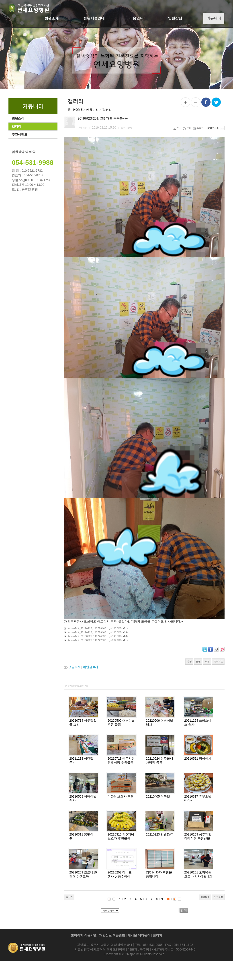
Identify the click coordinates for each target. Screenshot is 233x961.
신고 (178, 127)
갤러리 (15, 126)
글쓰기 (70, 897)
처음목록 (206, 897)
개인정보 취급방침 (112, 935)
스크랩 (200, 127)
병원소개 (52, 18)
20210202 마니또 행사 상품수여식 (121, 874)
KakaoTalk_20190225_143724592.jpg (90, 636)
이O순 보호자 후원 (122, 796)
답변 (199, 661)
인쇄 (188, 127)
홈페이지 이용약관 (84, 935)
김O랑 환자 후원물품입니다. (160, 874)
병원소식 (17, 118)
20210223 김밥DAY (160, 834)
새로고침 (219, 897)
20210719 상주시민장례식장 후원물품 (122, 760)
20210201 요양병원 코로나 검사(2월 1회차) (199, 876)
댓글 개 (75, 667)
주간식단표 (18, 134)
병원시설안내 (94, 18)
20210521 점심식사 (199, 758)
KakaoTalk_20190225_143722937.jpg (90, 640)
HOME (79, 109)
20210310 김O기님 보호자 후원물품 (122, 836)
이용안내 (136, 18)
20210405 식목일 (159, 796)
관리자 (157, 935)
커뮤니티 (214, 18)
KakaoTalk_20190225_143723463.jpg (90, 628)
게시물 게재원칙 (139, 935)
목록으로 (219, 661)
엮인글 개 (91, 667)
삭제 (208, 661)
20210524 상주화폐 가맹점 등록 (160, 760)
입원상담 (175, 18)
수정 (190, 661)
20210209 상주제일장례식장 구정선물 (199, 836)
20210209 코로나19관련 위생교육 (84, 874)
